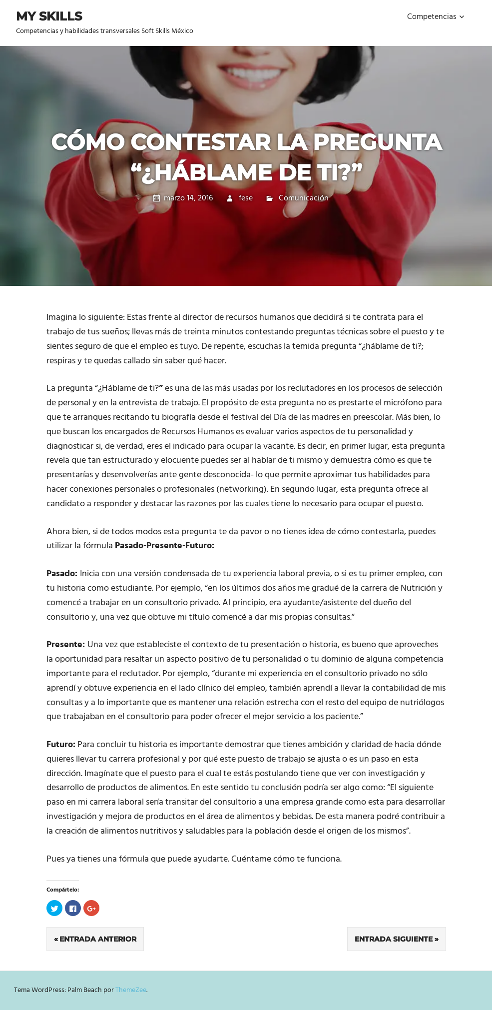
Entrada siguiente (394, 939)
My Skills (49, 16)
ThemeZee (130, 990)
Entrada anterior (97, 939)
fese (246, 198)
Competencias (432, 16)
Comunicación (304, 198)
